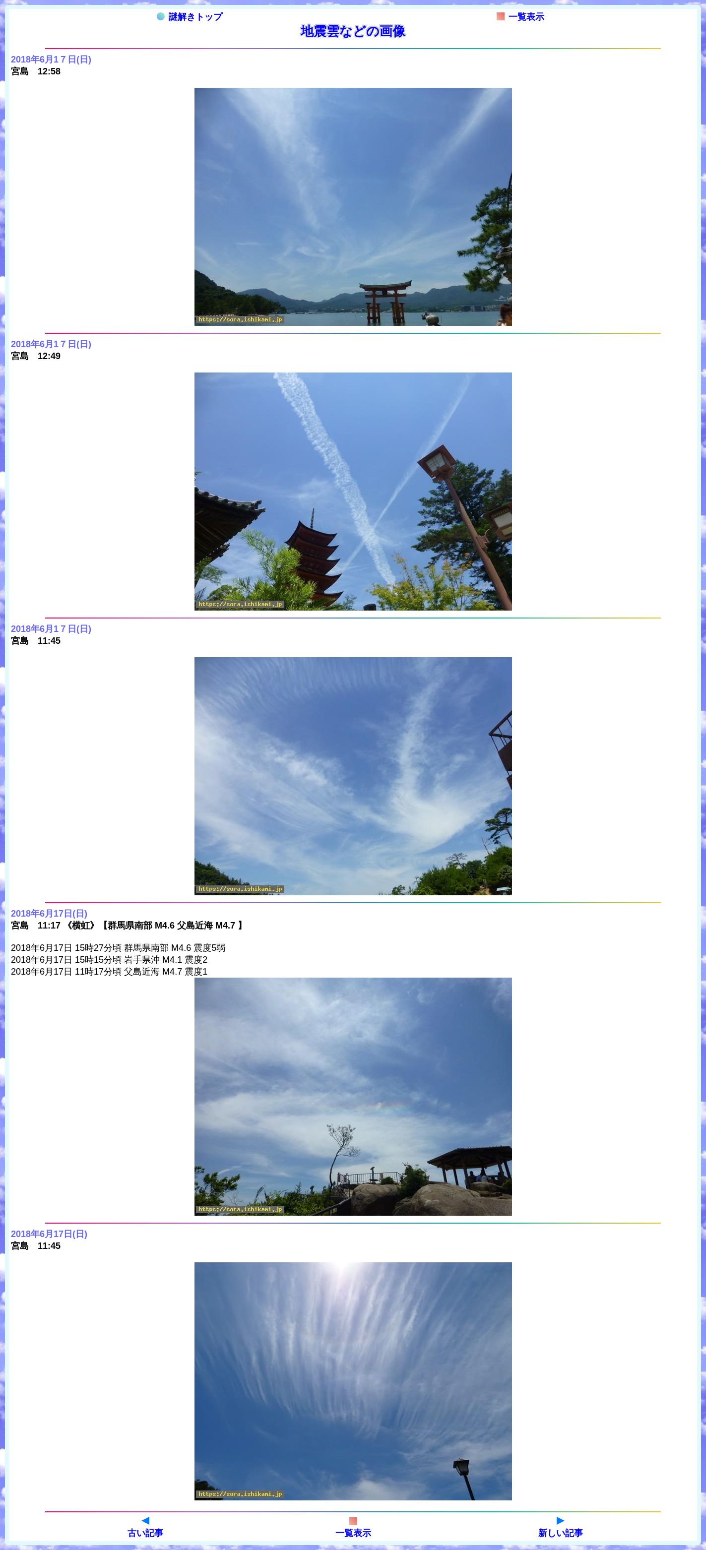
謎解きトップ (189, 17)
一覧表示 (520, 17)
